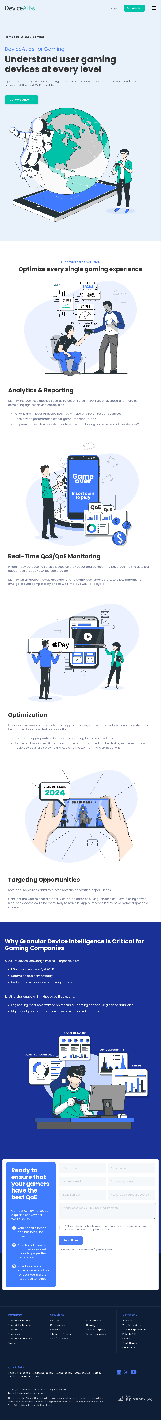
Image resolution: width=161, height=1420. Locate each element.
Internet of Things (60, 1334)
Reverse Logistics (95, 1329)
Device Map (14, 1334)
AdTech (54, 1320)
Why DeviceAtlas (132, 1325)
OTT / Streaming (59, 1338)
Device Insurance (96, 1334)
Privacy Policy (36, 1393)
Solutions (22, 37)
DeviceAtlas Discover (20, 1338)
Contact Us (128, 1347)
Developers (26, 1376)
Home (9, 37)
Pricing (11, 1343)
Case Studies (82, 1373)
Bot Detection (64, 1373)
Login (114, 8)
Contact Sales (19, 99)
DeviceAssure (15, 1329)
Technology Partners (134, 1329)
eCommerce (93, 1320)
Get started (134, 8)
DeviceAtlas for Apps (20, 1325)
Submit (68, 1240)
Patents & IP (129, 1334)
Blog (38, 1376)
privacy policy (101, 1229)
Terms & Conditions (18, 1393)
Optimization (57, 1325)
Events (126, 1338)
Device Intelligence (19, 1373)
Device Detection (43, 1373)
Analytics (55, 1329)
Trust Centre (129, 1343)
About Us (127, 1320)
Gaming (90, 1325)
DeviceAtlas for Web (19, 1320)
